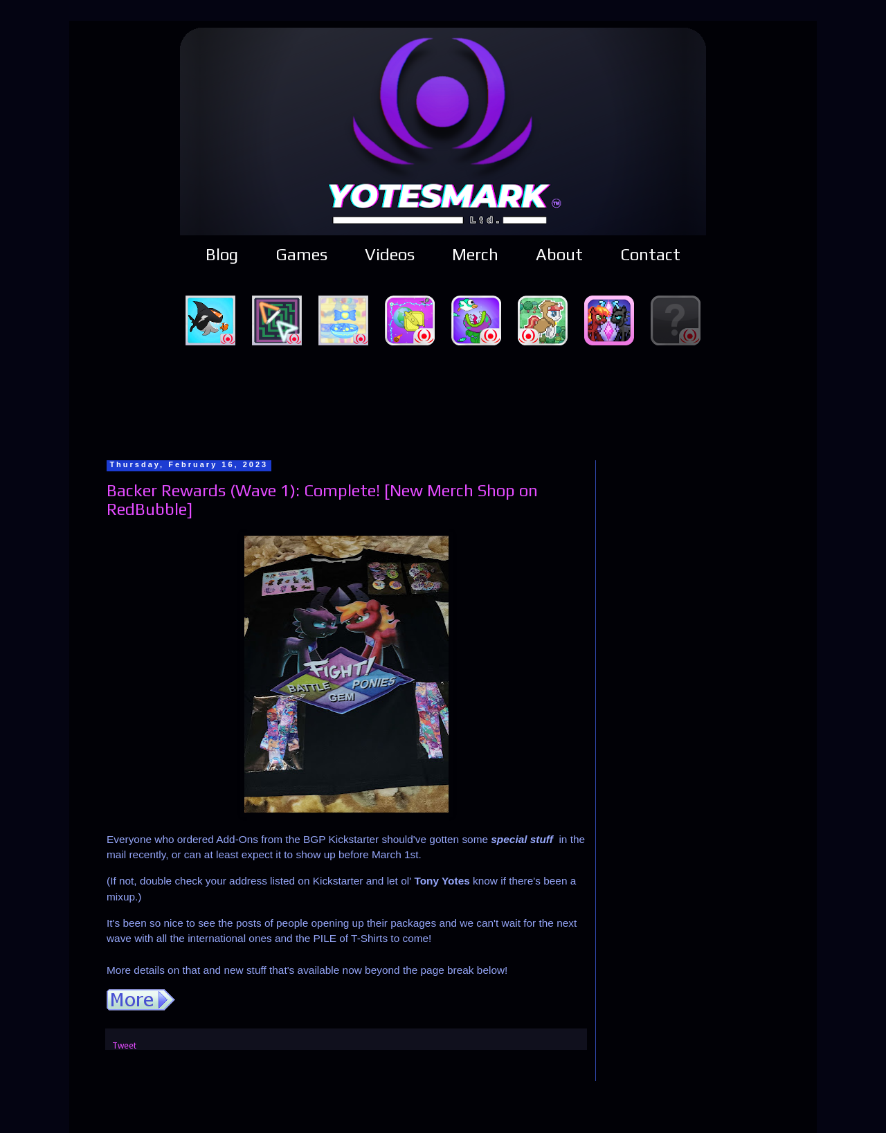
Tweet (124, 1045)
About (559, 254)
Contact (650, 254)
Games (301, 254)
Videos (390, 254)
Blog (222, 254)
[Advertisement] (443, 401)
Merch (475, 254)
